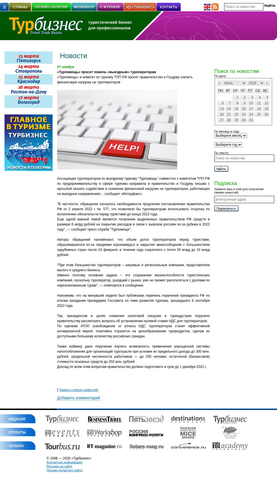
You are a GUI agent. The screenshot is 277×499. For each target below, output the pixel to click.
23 (244, 114)
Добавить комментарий (78, 398)
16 (244, 109)
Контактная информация (64, 462)
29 (236, 120)
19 (266, 109)
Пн (220, 91)
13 (222, 109)
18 (259, 109)
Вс (265, 91)
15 (236, 109)
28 (229, 120)
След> (267, 83)
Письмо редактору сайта (64, 470)
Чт (243, 91)
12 (266, 103)
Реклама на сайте (59, 466)
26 (266, 114)
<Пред (219, 83)
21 (229, 114)
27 (222, 120)
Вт (228, 91)
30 (244, 120)
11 (259, 103)
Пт (250, 91)
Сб (258, 91)
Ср (235, 91)
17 (251, 109)
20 (222, 114)
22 (236, 114)
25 (259, 114)
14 (229, 109)
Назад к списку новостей (77, 390)
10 (251, 103)
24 (251, 114)
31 (251, 120)
